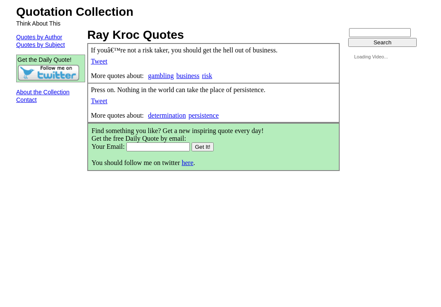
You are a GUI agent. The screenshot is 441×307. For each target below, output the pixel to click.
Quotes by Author (39, 37)
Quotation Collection (74, 11)
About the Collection (42, 92)
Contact (26, 99)
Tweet (99, 61)
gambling (161, 75)
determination (167, 115)
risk (207, 75)
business (187, 75)
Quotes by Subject (40, 44)
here (188, 162)
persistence (204, 115)
